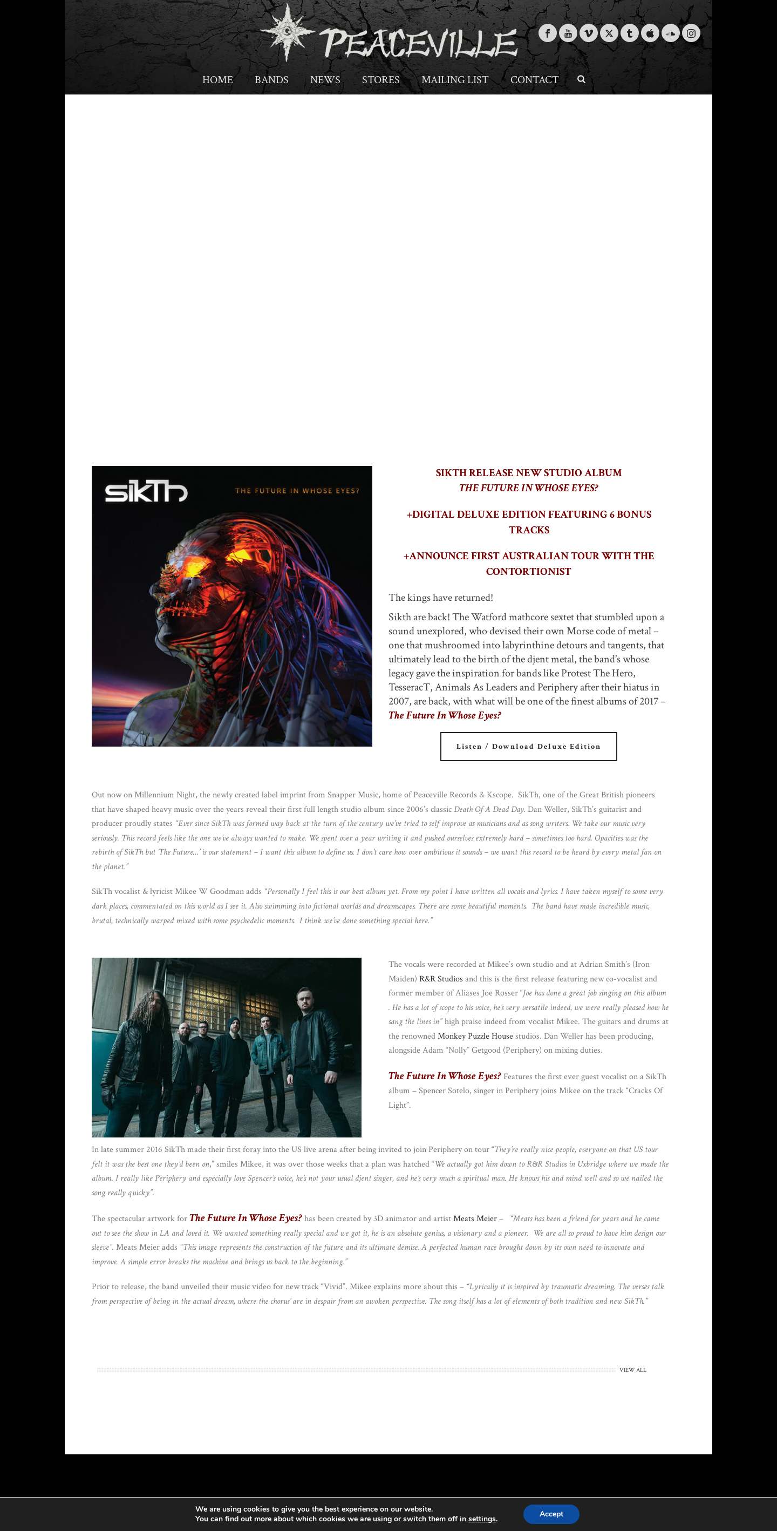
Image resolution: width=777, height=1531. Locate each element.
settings (482, 1519)
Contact (534, 80)
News (325, 80)
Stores (381, 80)
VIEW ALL (632, 1370)
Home (217, 80)
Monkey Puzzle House (475, 1036)
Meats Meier (475, 1218)
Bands (272, 80)
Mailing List (455, 80)
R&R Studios (441, 979)
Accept (551, 1514)
